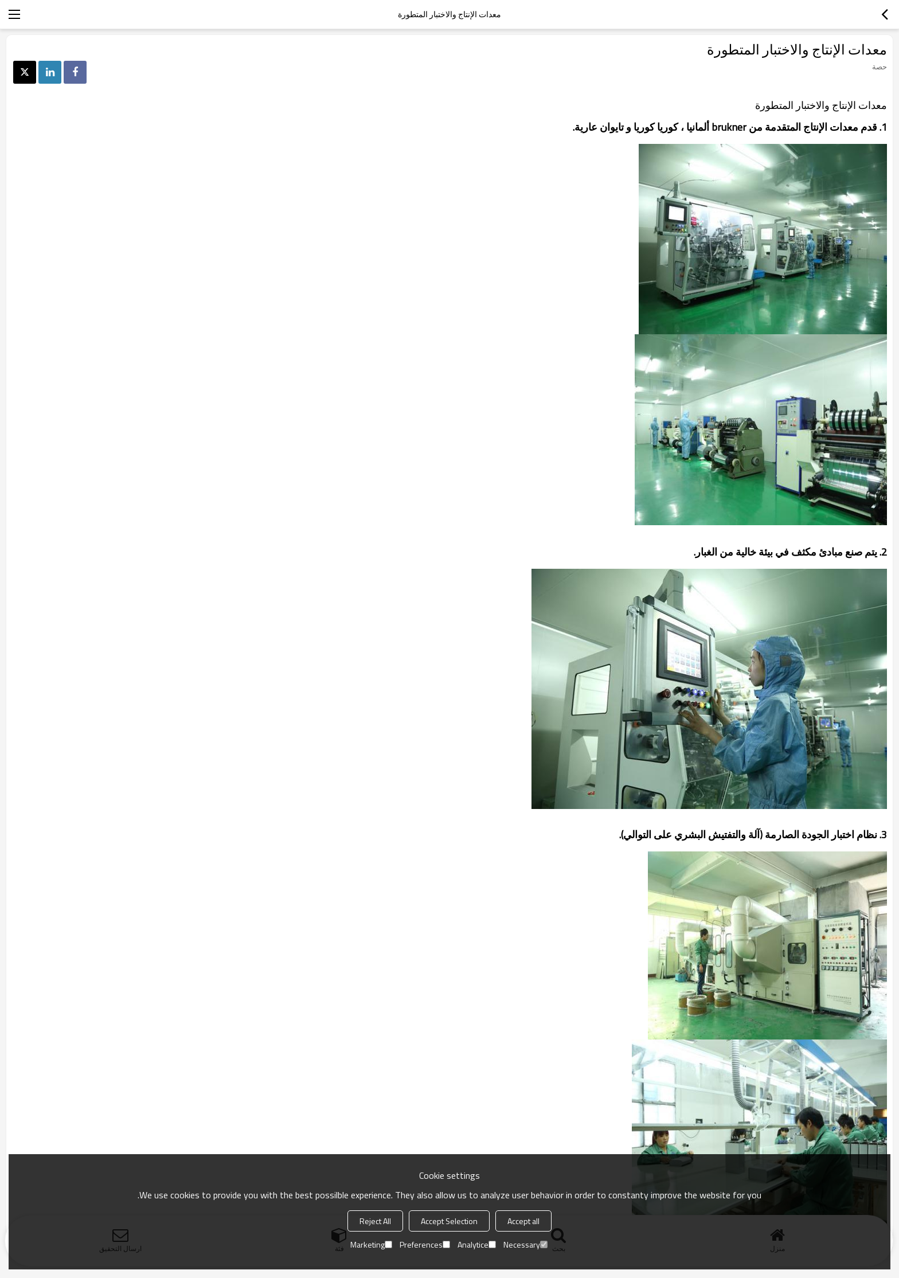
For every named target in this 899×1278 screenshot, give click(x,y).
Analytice (477, 1244)
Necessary (525, 1244)
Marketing (371, 1244)
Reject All (375, 1221)
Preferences (425, 1244)
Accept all (523, 1221)
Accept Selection (449, 1221)
